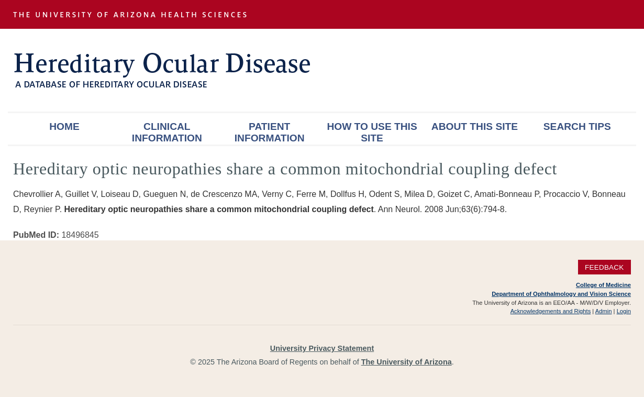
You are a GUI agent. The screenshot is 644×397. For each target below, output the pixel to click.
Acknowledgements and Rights (550, 311)
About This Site (474, 126)
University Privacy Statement (322, 348)
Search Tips (577, 126)
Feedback (604, 267)
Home (64, 126)
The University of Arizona (406, 362)
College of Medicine (603, 285)
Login (624, 311)
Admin (603, 311)
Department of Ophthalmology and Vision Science (561, 294)
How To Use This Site (372, 132)
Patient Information (270, 132)
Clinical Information (167, 132)
